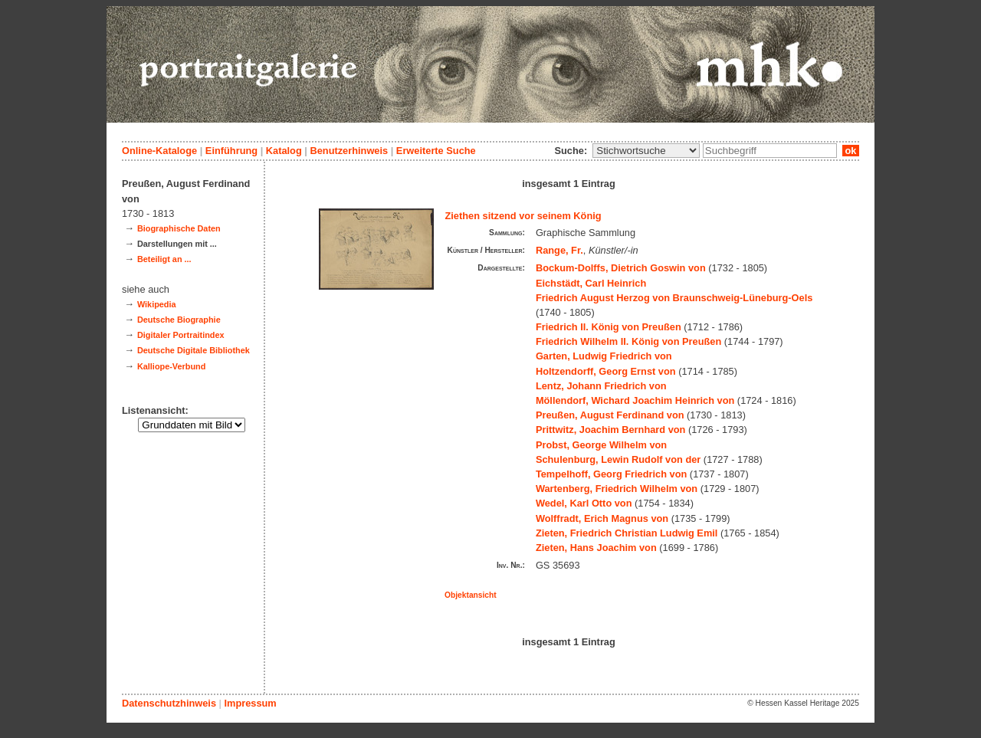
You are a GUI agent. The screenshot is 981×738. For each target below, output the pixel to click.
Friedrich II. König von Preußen (608, 327)
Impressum (250, 703)
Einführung (231, 150)
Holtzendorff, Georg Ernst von (606, 371)
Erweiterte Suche (436, 150)
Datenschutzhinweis (169, 703)
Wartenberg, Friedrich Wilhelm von (616, 488)
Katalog (284, 150)
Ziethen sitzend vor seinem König (523, 215)
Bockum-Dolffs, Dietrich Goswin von (621, 268)
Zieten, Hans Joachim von (596, 547)
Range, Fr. (559, 250)
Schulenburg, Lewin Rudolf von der (618, 459)
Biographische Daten (179, 228)
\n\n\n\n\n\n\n (646, 150)
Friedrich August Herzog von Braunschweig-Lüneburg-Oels (674, 297)
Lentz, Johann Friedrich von (601, 386)
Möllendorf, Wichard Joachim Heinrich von (635, 400)
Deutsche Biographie (179, 319)
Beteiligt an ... (164, 259)
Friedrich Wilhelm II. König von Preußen (628, 341)
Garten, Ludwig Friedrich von (604, 356)
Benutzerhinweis (349, 150)
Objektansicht (471, 595)
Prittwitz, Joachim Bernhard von (611, 429)
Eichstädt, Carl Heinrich (591, 283)
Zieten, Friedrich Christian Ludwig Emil (626, 533)
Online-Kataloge (159, 150)
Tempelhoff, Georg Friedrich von (611, 474)
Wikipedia (156, 304)
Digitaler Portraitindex (181, 334)
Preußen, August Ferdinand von (610, 415)
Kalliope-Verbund (171, 366)
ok (850, 150)
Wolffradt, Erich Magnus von (602, 518)
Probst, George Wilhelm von (601, 445)
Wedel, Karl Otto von (584, 503)
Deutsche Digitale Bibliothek (193, 350)
